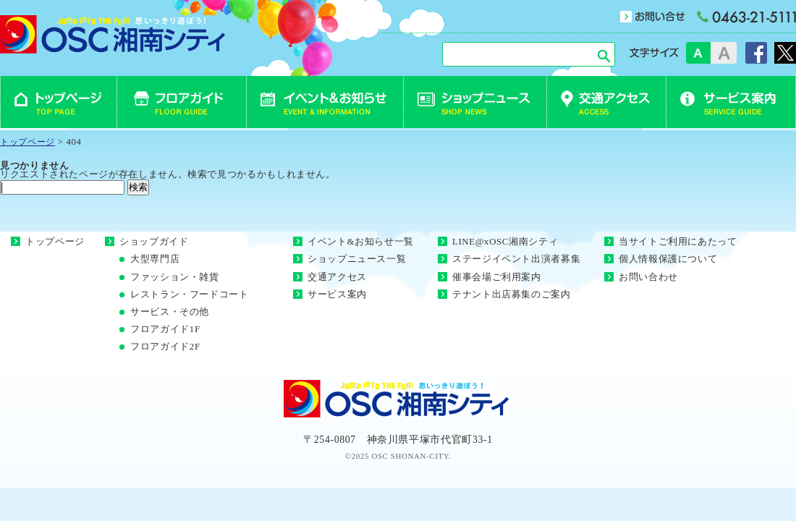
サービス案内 (337, 294)
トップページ (55, 242)
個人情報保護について (668, 259)
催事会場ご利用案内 (496, 277)
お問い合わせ (648, 277)
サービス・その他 (169, 312)
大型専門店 (154, 259)
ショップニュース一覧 (357, 259)
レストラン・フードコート (189, 294)
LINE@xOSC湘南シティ (505, 242)
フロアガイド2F (165, 347)
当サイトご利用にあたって (678, 242)
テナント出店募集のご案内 (511, 294)
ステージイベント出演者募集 (516, 259)
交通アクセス (337, 277)
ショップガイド (153, 242)
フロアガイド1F (165, 329)
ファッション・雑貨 (174, 277)
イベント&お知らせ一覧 (361, 242)
